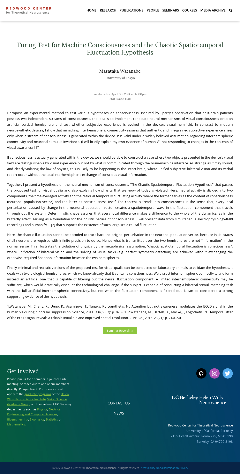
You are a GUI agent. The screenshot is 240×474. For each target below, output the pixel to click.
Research (108, 10)
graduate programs (37, 394)
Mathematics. (16, 424)
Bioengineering (17, 419)
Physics (42, 409)
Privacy (183, 468)
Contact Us (119, 403)
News (119, 413)
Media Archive (213, 10)
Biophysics (37, 419)
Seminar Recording (120, 330)
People (153, 10)
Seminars (170, 10)
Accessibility (148, 468)
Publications (131, 10)
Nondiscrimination (167, 468)
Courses (189, 10)
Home (92, 10)
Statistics (52, 419)
